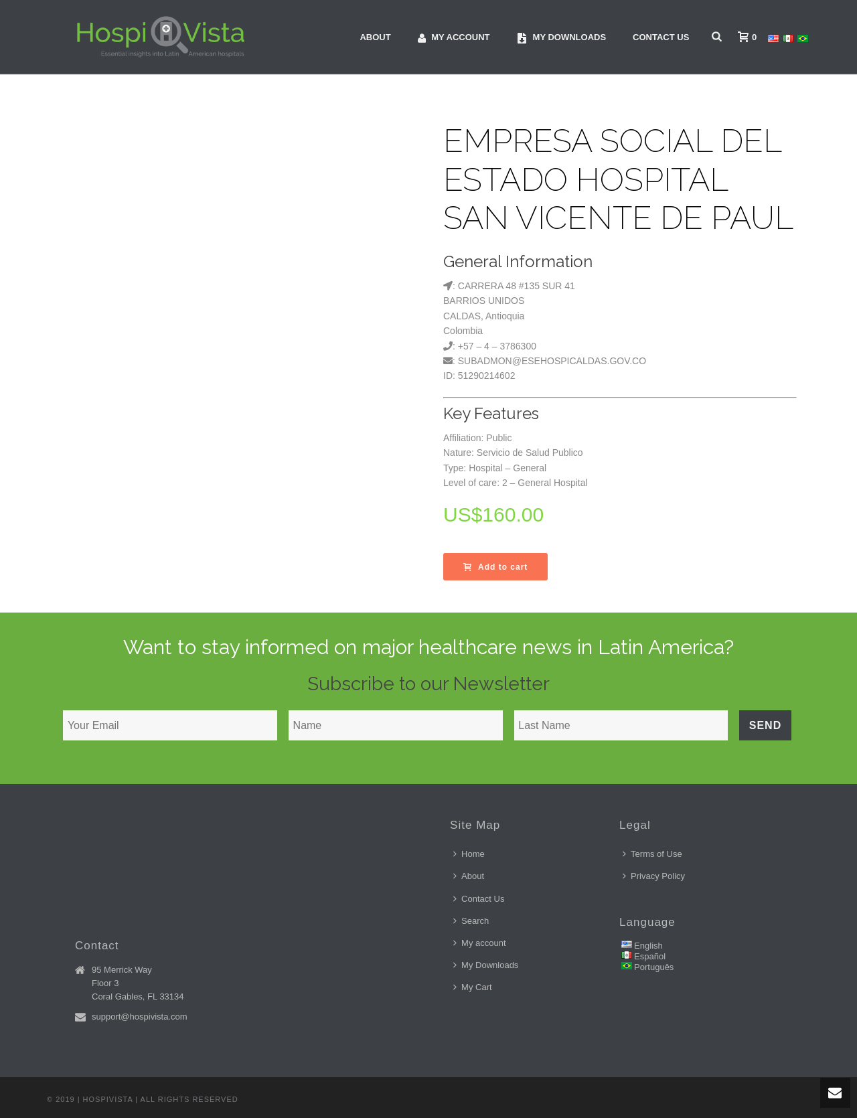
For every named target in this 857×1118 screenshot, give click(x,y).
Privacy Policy (654, 876)
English (648, 946)
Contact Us (661, 37)
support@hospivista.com (139, 1017)
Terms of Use (652, 854)
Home (469, 854)
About (375, 37)
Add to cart (495, 567)
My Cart (472, 987)
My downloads (562, 38)
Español (650, 956)
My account (454, 38)
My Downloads (485, 965)
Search (471, 921)
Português (654, 967)
